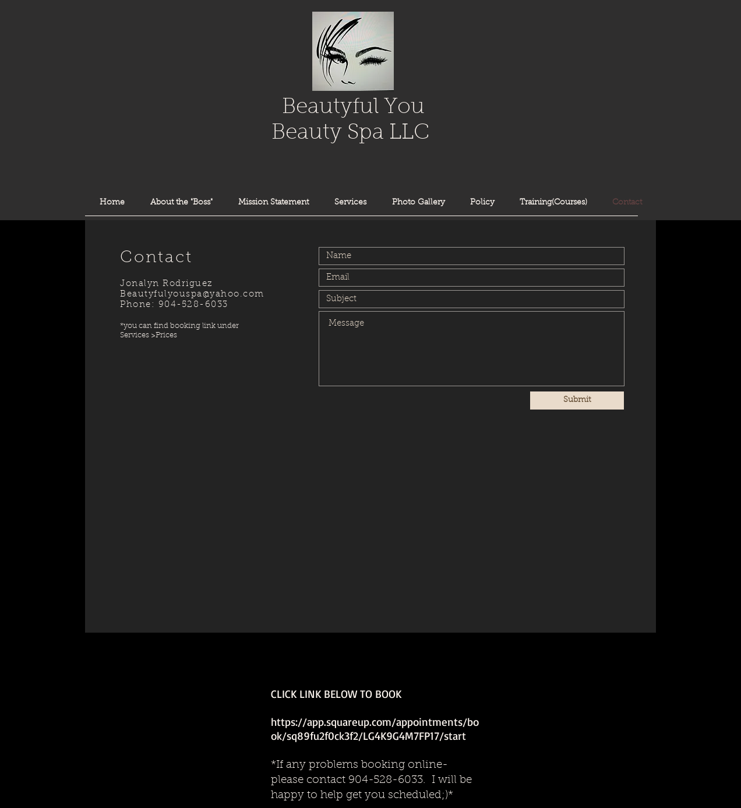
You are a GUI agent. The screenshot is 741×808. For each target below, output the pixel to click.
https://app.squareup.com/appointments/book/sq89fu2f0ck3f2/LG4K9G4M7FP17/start (375, 729)
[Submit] (577, 400)
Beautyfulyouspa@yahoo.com (192, 294)
